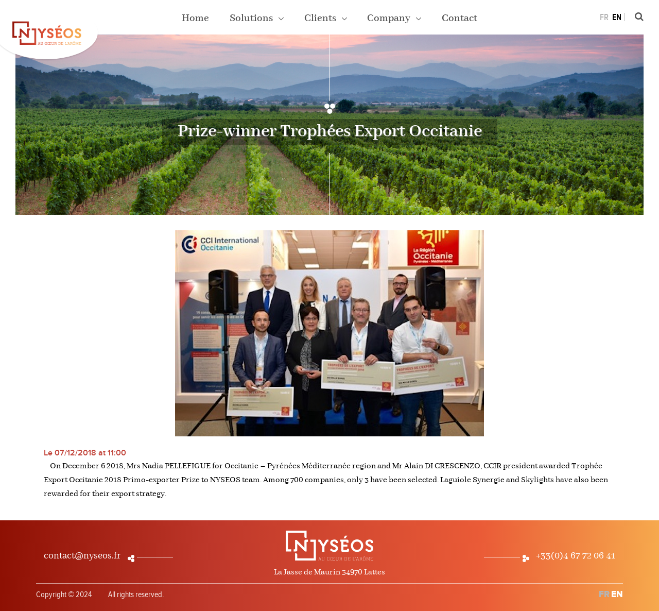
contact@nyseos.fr (82, 556)
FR (604, 17)
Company (389, 18)
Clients (321, 18)
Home (195, 18)
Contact (459, 18)
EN (616, 17)
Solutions (252, 18)
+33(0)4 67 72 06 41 (575, 556)
